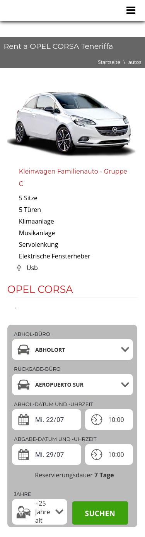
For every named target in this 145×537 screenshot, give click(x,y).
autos (135, 62)
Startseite (109, 62)
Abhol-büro (32, 334)
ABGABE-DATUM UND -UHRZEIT (55, 439)
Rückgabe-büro (37, 369)
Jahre (22, 494)
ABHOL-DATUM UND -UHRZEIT (53, 404)
